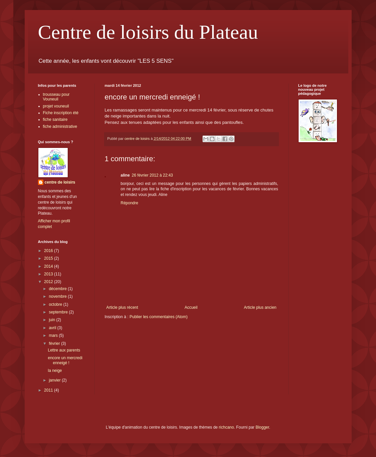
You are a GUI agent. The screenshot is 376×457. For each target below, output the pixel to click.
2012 (49, 281)
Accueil (191, 307)
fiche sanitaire (55, 119)
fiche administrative (60, 126)
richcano (226, 427)
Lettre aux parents (64, 350)
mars (54, 335)
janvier (55, 380)
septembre (59, 312)
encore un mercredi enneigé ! (65, 360)
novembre (58, 296)
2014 (49, 266)
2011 (49, 390)
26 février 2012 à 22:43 (152, 175)
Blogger (262, 427)
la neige (55, 370)
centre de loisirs (60, 182)
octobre (56, 304)
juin (52, 319)
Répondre (129, 203)
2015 (49, 258)
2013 (49, 274)
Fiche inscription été (61, 112)
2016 (49, 250)
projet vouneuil (56, 106)
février (55, 343)
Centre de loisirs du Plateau (148, 32)
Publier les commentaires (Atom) (158, 316)
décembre (58, 288)
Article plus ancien (260, 307)
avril (53, 327)
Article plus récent (122, 307)
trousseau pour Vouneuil (56, 96)
